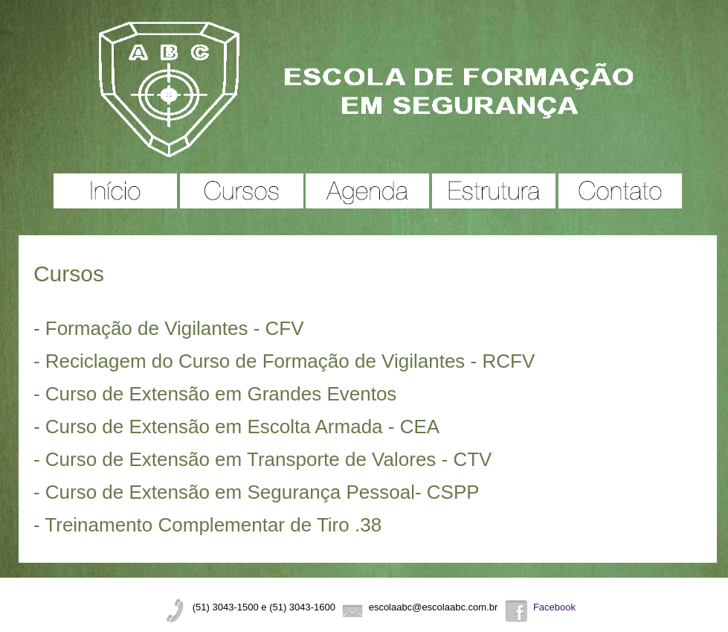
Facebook (554, 607)
